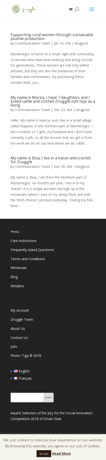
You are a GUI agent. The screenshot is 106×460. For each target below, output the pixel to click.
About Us (18, 328)
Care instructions (24, 240)
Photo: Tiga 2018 (26, 355)
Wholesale (19, 267)
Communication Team (32, 43)
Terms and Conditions (28, 259)
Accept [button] (43, 453)
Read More (61, 453)
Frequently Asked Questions (32, 249)
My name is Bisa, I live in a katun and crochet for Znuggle (51, 159)
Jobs (14, 346)
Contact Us (19, 337)
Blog (14, 277)
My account (20, 310)
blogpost (81, 43)
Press (15, 231)
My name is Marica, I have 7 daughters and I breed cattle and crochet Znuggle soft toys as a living (53, 101)
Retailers (17, 286)
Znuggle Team (22, 319)
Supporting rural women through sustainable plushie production (52, 36)
